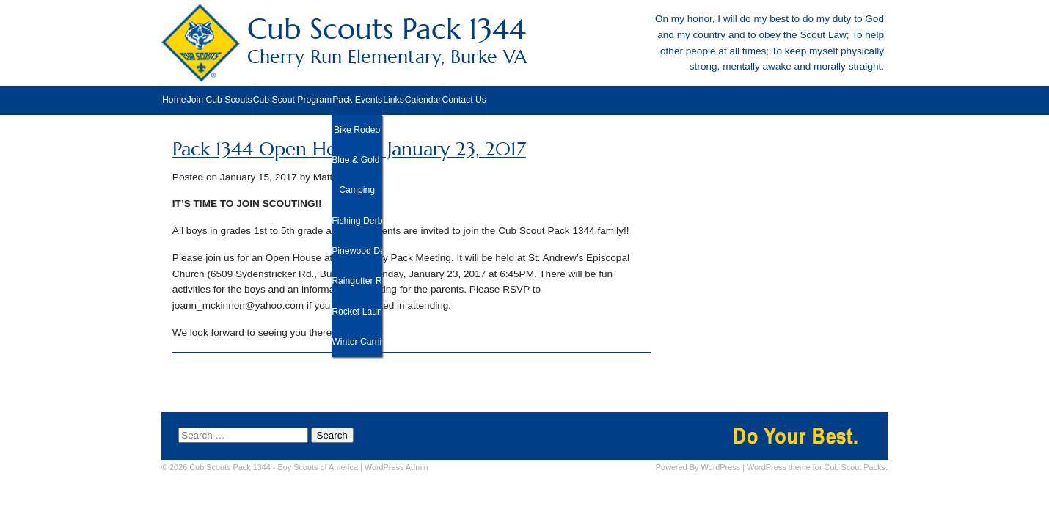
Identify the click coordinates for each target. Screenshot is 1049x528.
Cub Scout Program (292, 100)
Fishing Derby (357, 221)
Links (393, 100)
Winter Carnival (357, 342)
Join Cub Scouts (219, 100)
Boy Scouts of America (318, 467)
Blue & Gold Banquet (357, 160)
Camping (357, 190)
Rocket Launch (357, 312)
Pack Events (357, 100)
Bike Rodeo (357, 130)
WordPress (721, 467)
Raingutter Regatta (357, 281)
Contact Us (464, 100)
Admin (396, 467)
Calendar (423, 100)
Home (174, 100)
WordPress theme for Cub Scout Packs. (817, 467)
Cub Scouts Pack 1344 (524, 40)
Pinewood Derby (357, 251)
